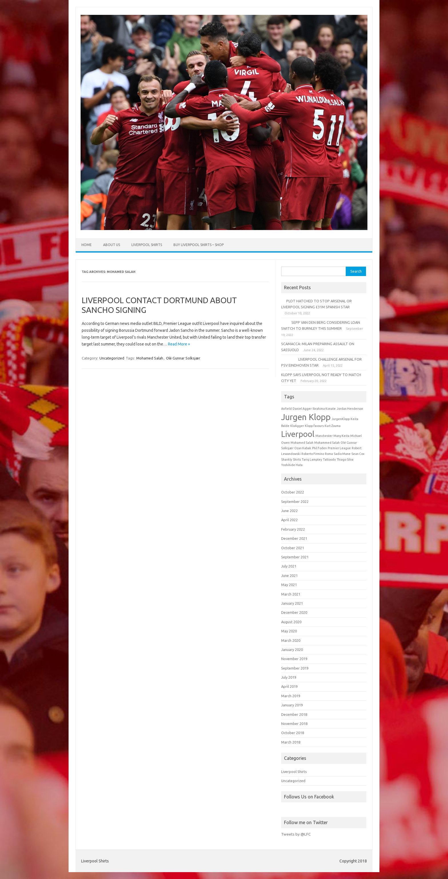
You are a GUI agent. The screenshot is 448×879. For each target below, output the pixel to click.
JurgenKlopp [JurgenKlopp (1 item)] (340, 419)
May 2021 (289, 585)
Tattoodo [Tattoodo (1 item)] (329, 459)
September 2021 (295, 557)
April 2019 (289, 686)
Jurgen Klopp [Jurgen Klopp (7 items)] (306, 417)
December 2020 (294, 612)
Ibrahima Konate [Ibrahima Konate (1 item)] (324, 408)
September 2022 (295, 502)
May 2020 (289, 631)
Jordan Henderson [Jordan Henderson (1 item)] (350, 408)
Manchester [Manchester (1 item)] (324, 435)
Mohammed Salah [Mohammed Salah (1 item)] (327, 442)
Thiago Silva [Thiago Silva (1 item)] (345, 459)
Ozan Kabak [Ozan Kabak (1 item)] (302, 448)
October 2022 (292, 492)
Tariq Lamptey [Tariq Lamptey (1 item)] (312, 459)
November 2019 (294, 659)
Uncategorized (111, 358)
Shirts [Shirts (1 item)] (297, 459)
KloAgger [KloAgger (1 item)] (297, 425)
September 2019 (295, 668)
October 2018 (292, 733)
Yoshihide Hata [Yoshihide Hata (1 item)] (292, 465)
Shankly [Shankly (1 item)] (286, 459)
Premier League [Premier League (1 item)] (339, 448)
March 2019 (290, 696)
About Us (111, 245)
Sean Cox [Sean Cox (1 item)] (357, 454)
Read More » (179, 344)
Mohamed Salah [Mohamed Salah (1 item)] (302, 442)
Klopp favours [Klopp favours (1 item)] (314, 425)
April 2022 (289, 520)
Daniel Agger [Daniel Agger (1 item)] (302, 408)
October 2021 (292, 548)
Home (86, 245)
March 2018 (290, 742)
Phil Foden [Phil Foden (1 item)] (319, 448)
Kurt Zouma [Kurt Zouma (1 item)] (333, 425)
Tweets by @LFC (296, 834)
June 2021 (289, 576)
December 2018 (294, 714)
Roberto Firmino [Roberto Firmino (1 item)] (312, 454)
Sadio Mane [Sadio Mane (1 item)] (342, 454)
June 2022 (289, 511)
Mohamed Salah (149, 358)
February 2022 (293, 529)
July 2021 (288, 566)
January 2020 (292, 650)
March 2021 (290, 594)
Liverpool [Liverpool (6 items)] (298, 433)
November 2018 (294, 724)
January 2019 (292, 705)
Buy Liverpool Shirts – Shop (198, 245)
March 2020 (290, 640)
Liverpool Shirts (146, 245)
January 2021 (292, 603)
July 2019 (288, 677)
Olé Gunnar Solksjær (183, 358)
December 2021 (294, 538)
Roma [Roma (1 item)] (329, 454)
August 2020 (291, 622)
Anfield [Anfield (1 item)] (286, 408)
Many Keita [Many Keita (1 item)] (341, 435)
